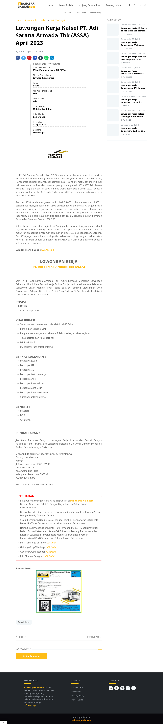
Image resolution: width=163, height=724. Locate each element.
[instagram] (134, 5)
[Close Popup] (3, 722)
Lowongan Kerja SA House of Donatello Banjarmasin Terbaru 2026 (134, 31)
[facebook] (129, 5)
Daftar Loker (77, 699)
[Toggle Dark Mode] (140, 5)
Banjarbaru (125, 96)
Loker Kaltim (81, 12)
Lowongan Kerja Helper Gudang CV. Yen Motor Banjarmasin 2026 (132, 117)
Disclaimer (76, 691)
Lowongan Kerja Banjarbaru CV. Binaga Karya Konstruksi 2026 (132, 131)
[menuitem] (50, 5)
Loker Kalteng (95, 12)
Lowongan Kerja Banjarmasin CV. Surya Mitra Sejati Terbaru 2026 (133, 88)
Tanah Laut (24, 622)
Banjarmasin (126, 25)
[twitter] (122, 688)
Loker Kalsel (66, 12)
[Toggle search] (144, 5)
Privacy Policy (77, 695)
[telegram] (111, 688)
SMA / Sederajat (144, 25)
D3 (133, 39)
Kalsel (134, 25)
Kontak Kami (77, 687)
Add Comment (31, 656)
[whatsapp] (133, 688)
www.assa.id (48, 249)
